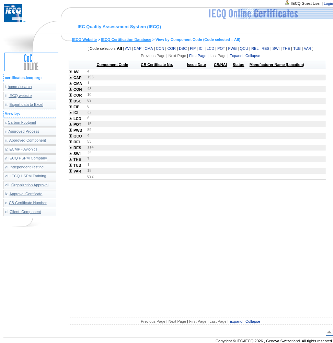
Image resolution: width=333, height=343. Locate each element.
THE (286, 48)
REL (255, 48)
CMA (149, 48)
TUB (297, 48)
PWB (232, 48)
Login (328, 3)
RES (265, 48)
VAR (307, 48)
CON (160, 48)
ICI (201, 48)
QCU (244, 48)
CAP (137, 48)
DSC (183, 48)
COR (171, 48)
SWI (276, 48)
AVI (128, 48)
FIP (193, 48)
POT (221, 48)
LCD (210, 48)
